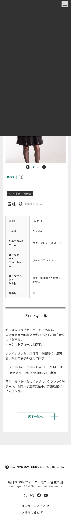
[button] (28, 167)
